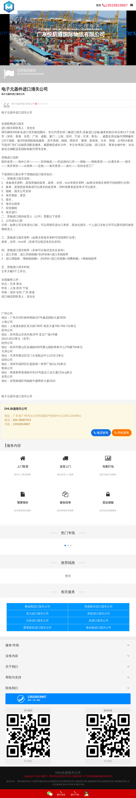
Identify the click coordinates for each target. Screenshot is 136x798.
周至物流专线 (120, 780)
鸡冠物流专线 (81, 780)
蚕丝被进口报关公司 (98, 627)
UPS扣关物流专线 (75, 784)
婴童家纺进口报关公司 (37, 627)
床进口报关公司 (98, 620)
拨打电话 (61, 793)
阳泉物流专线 (67, 780)
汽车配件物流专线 (39, 780)
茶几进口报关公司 (37, 613)
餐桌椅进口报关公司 (37, 606)
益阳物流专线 (94, 780)
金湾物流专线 (54, 780)
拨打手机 (75, 793)
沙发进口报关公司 (37, 620)
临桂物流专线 (107, 780)
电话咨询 (101, 432)
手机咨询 (122, 432)
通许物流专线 (23, 780)
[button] (131, 33)
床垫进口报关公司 (98, 613)
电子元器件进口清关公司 (24, 89)
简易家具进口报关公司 (99, 606)
